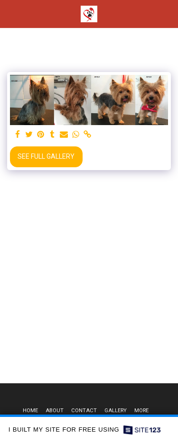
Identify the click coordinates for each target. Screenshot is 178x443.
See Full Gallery (46, 156)
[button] (10, 14)
